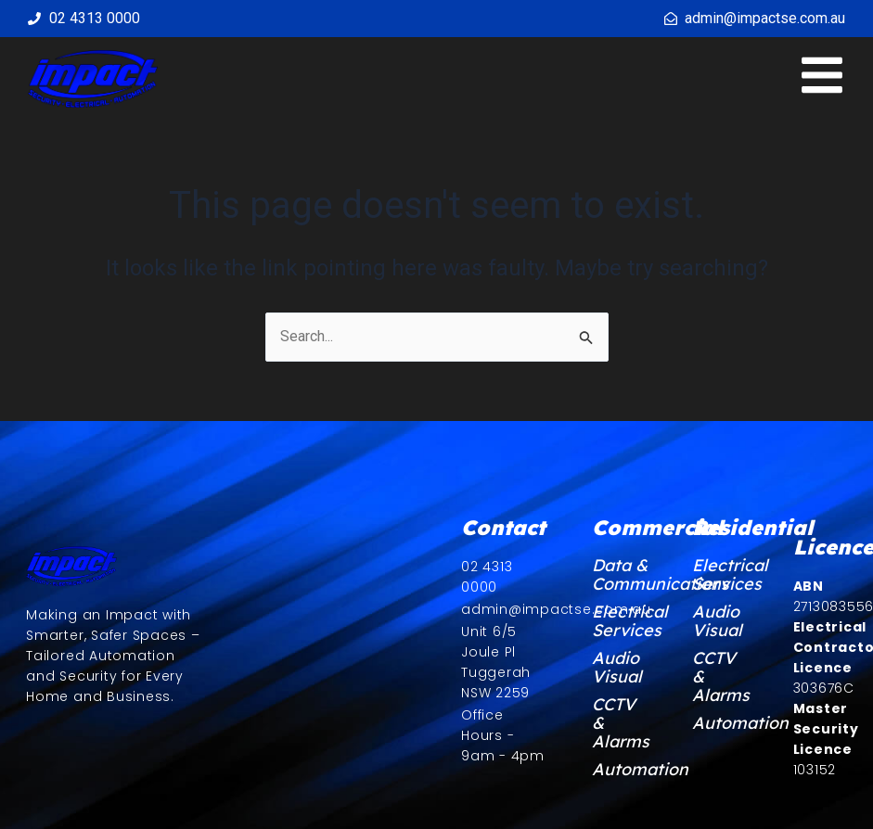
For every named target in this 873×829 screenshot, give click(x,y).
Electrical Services (619, 621)
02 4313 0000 (94, 18)
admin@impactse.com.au (765, 18)
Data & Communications (619, 574)
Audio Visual (617, 667)
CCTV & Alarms (619, 723)
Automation (619, 769)
